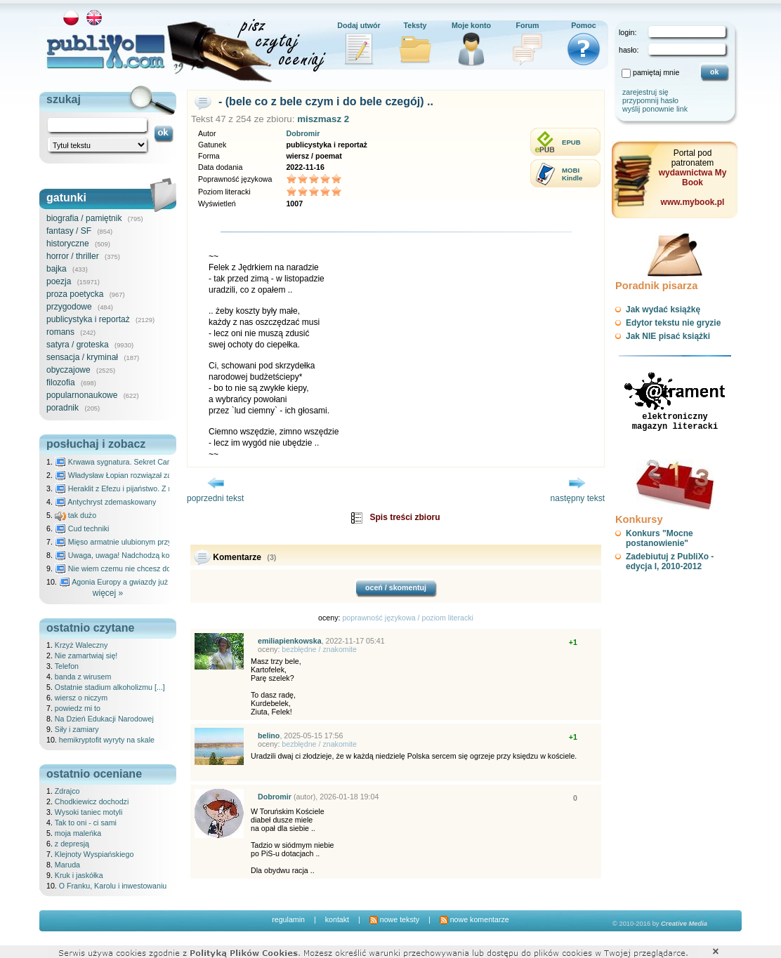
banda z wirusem (83, 676)
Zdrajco (67, 791)
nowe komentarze (474, 919)
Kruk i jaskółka (79, 875)
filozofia (60, 382)
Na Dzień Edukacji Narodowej (104, 718)
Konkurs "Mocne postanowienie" (659, 538)
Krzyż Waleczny (81, 645)
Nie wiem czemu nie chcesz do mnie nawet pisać (143, 568)
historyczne (67, 243)
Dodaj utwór (359, 25)
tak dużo (75, 515)
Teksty (415, 25)
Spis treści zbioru (404, 517)
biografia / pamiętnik (84, 218)
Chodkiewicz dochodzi (92, 801)
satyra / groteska (77, 345)
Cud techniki (82, 528)
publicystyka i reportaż (88, 319)
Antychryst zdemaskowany (106, 502)
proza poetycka (74, 294)
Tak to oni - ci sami (86, 822)
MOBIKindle (572, 174)
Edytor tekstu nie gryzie (673, 323)
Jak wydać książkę (663, 309)
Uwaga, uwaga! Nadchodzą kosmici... (124, 555)
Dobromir (303, 133)
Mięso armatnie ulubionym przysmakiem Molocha (143, 542)
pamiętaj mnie (656, 72)
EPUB (571, 142)
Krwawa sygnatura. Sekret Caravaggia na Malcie (142, 462)
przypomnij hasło (650, 100)
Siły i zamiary (77, 729)
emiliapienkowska (290, 641)
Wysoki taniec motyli (88, 812)
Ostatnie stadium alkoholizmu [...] (110, 687)
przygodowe (69, 307)
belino (269, 735)
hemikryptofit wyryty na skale (107, 740)
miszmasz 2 (323, 119)
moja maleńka (78, 833)
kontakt (337, 919)
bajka (56, 269)
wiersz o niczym (81, 697)
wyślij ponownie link (655, 109)
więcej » (108, 593)
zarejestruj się (645, 92)
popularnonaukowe (81, 395)
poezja (58, 281)
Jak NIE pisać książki (668, 336)
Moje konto (471, 25)
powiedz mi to (77, 708)
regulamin (288, 919)
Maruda (67, 864)
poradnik (62, 408)
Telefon (67, 666)
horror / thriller (72, 256)
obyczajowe (68, 370)
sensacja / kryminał (82, 357)
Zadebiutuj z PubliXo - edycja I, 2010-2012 (670, 561)
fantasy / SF (68, 231)
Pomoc (583, 25)
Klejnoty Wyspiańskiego (94, 854)
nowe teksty (394, 919)
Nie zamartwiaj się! (86, 655)
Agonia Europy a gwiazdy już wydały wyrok (137, 582)
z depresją (72, 843)
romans (60, 332)
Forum (527, 25)
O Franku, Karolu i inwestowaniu (112, 886)
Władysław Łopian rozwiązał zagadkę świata (135, 475)
